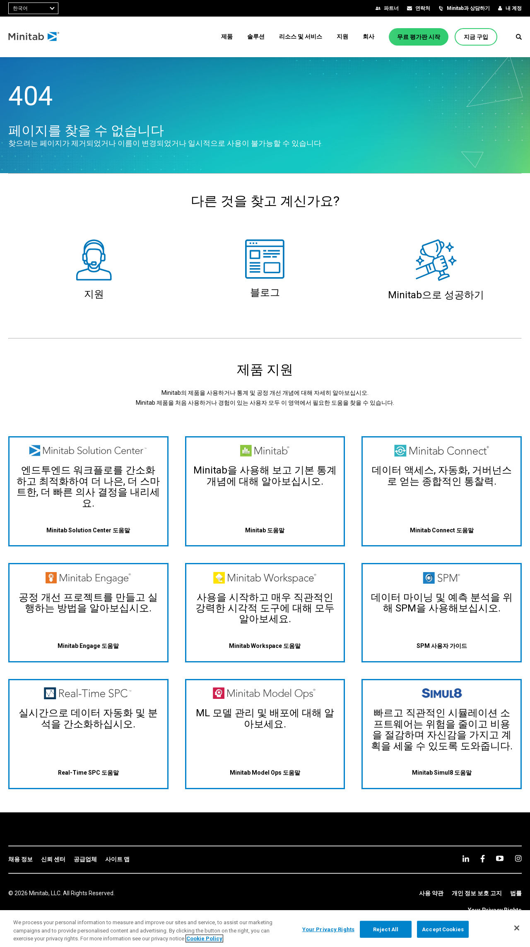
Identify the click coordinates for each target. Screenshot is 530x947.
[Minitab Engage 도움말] (88, 646)
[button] (519, 37)
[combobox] (33, 8)
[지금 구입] (476, 37)
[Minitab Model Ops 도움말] (265, 773)
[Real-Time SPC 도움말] (88, 773)
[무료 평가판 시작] (418, 37)
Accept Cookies (443, 929)
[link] (20, 860)
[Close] (517, 928)
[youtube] (500, 858)
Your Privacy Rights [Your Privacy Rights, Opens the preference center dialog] (328, 929)
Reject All (385, 929)
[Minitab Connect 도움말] (442, 530)
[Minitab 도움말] (264, 530)
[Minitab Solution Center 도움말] (88, 530)
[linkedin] (466, 858)
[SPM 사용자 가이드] (442, 646)
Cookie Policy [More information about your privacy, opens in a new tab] (204, 938)
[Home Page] (34, 37)
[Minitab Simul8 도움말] (441, 773)
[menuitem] (227, 36)
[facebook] (482, 858)
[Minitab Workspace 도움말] (264, 646)
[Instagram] (518, 858)
